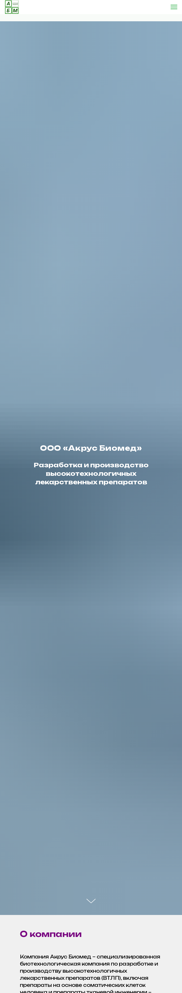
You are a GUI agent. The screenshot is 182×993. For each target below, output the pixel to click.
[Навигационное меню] (174, 7)
